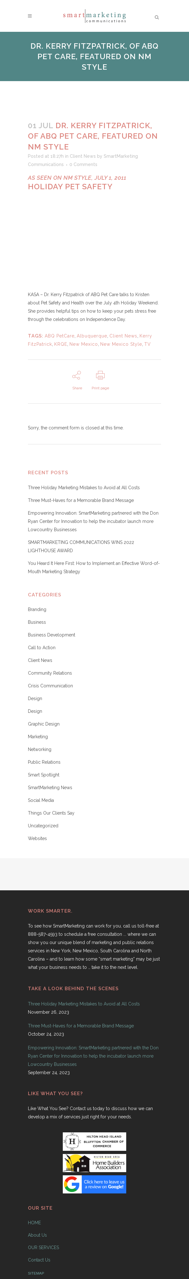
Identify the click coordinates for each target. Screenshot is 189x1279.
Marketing (38, 736)
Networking (39, 749)
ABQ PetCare (60, 335)
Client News (83, 156)
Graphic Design (44, 723)
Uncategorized (43, 825)
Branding (37, 609)
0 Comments (83, 164)
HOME (34, 1222)
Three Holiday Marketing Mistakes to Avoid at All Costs (84, 487)
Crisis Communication (50, 685)
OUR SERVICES (43, 1247)
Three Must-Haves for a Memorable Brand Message (81, 500)
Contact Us (39, 1259)
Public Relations (44, 762)
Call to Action (41, 647)
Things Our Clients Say (51, 813)
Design (35, 698)
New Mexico (83, 344)
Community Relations (50, 673)
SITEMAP (36, 1273)
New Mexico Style (121, 344)
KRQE (60, 344)
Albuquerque (92, 335)
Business (37, 622)
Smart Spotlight (43, 774)
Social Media (41, 800)
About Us (37, 1235)
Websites (37, 838)
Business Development (51, 634)
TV (147, 344)
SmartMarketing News (50, 787)
